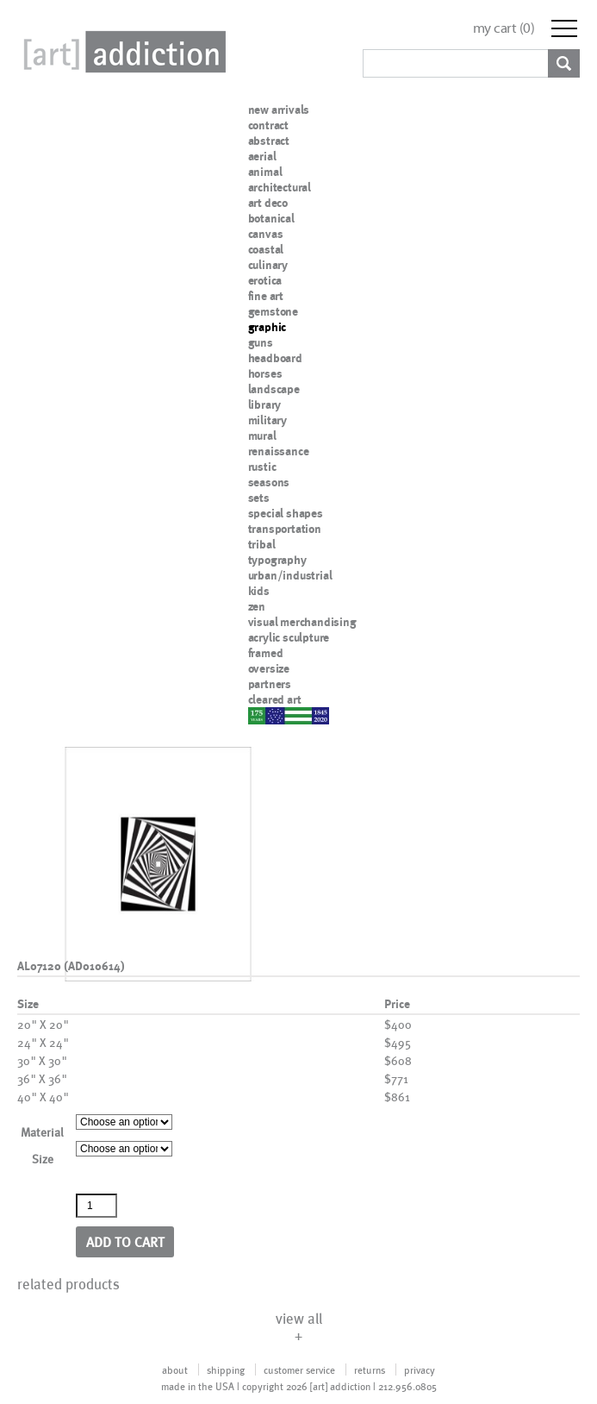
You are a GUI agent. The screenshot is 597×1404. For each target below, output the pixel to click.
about (175, 1369)
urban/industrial (290, 575)
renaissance (278, 451)
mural (262, 435)
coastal (266, 249)
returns (369, 1369)
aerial (262, 156)
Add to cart (125, 1241)
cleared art (275, 699)
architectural (279, 187)
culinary (268, 265)
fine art (265, 296)
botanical (271, 218)
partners (269, 684)
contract (268, 125)
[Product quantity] (96, 1206)
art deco (268, 203)
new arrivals (279, 109)
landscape (274, 389)
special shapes (285, 513)
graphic (267, 327)
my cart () (504, 28)
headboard (275, 358)
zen (256, 606)
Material (42, 1132)
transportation (284, 529)
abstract (268, 140)
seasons (269, 482)
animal (265, 172)
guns (260, 342)
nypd (261, 715)
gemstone (273, 311)
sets (259, 498)
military (267, 420)
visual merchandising (302, 622)
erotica (265, 280)
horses (265, 373)
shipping (226, 1369)
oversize (268, 668)
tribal (262, 544)
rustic (262, 466)
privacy (419, 1369)
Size (42, 1158)
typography (277, 560)
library (265, 404)
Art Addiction (121, 51)
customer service (299, 1369)
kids (259, 591)
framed (265, 653)
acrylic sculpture (289, 637)
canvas (265, 234)
